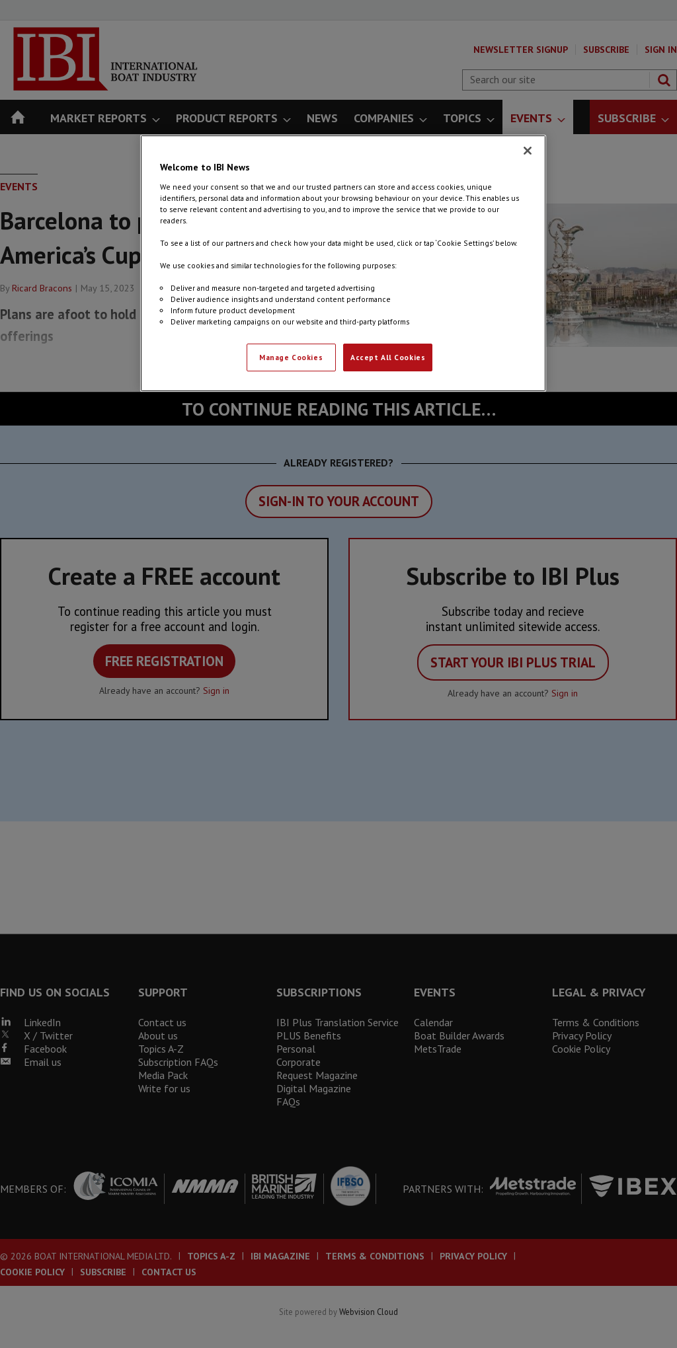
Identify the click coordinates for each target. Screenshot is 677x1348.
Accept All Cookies (387, 357)
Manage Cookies (291, 357)
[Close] (527, 150)
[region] (343, 263)
